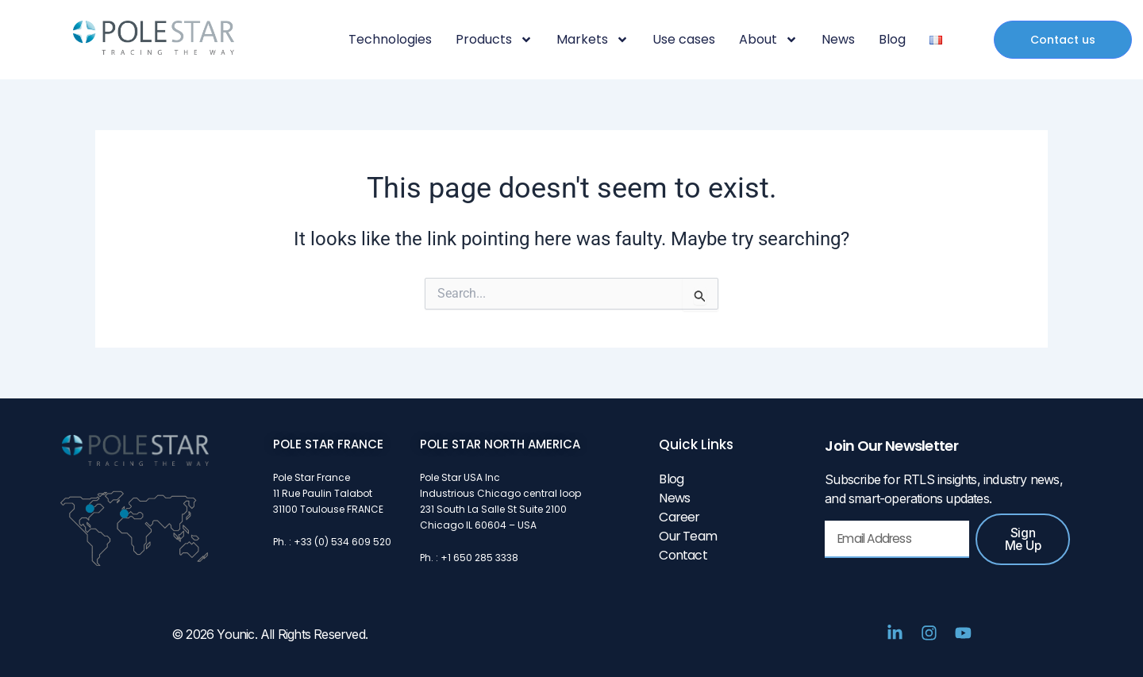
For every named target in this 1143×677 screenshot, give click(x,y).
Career (679, 517)
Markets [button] (592, 40)
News (838, 40)
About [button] (768, 40)
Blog (892, 40)
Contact (682, 555)
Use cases (683, 40)
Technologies (390, 40)
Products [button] (494, 40)
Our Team (688, 536)
